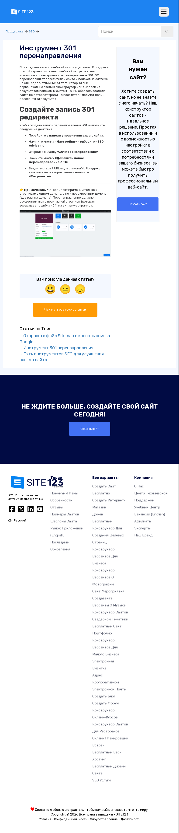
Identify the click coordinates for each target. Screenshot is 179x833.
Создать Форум (105, 703)
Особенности (61, 500)
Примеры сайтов (64, 514)
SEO (32, 31)
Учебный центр (147, 507)
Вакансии (149, 514)
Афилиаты (142, 521)
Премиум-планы (64, 493)
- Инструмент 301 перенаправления (56, 347)
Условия (45, 819)
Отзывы (56, 507)
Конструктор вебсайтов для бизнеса (105, 556)
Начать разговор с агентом (65, 309)
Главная (56, 486)
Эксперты (142, 528)
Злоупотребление (104, 819)
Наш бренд (143, 535)
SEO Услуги (101, 780)
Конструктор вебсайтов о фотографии (103, 577)
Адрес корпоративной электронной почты (109, 682)
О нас (139, 486)
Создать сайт (138, 204)
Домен (97, 514)
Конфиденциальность (70, 819)
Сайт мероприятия (108, 591)
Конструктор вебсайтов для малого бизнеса (105, 647)
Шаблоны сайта (63, 521)
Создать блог (103, 696)
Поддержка (15, 31)
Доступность (130, 819)
